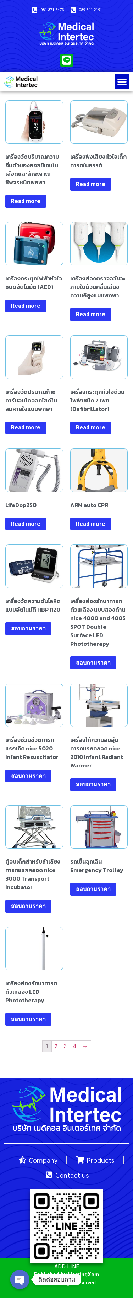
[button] (122, 81)
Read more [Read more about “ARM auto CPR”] (90, 524)
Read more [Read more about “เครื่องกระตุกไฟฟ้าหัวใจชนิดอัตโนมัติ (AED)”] (25, 305)
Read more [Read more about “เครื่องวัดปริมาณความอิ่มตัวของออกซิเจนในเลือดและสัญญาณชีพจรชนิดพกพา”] (25, 201)
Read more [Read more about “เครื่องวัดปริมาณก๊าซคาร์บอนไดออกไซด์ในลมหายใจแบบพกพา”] (25, 427)
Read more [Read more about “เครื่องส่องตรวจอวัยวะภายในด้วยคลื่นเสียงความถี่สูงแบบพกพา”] (90, 314)
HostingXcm (83, 1274)
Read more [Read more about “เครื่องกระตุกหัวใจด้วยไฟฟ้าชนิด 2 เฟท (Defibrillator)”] (90, 427)
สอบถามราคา (28, 628)
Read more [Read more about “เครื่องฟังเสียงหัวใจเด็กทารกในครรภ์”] (90, 184)
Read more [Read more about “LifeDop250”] (25, 524)
